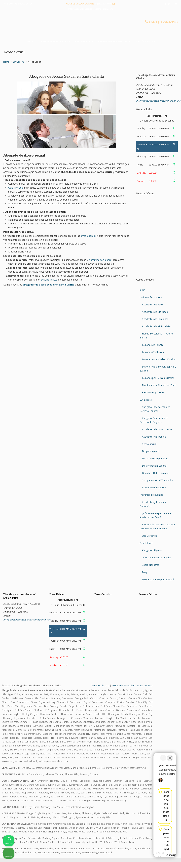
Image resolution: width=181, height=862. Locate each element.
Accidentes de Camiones (155, 319)
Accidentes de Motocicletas (157, 326)
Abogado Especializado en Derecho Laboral (155, 408)
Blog (144, 572)
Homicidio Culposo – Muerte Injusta (156, 335)
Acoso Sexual (149, 444)
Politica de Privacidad (123, 685)
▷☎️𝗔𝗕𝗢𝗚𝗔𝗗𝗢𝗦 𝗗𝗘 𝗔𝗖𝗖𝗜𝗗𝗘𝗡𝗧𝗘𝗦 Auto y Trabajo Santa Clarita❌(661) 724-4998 (90, 25)
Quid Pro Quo (15, 187)
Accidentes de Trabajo (154, 436)
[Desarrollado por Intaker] (153, 855)
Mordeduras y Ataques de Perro (159, 385)
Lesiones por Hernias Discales (158, 377)
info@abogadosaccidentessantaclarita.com (90, 9)
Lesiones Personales (151, 297)
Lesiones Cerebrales (153, 352)
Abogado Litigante (152, 550)
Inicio (142, 289)
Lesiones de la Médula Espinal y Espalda (158, 368)
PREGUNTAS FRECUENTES (18, 3)
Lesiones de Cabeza (153, 344)
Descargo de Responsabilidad (158, 579)
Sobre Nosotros (150, 564)
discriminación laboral (100, 259)
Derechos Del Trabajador (155, 473)
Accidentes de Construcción (157, 429)
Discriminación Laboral (154, 465)
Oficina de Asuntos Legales (156, 557)
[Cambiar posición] (163, 756)
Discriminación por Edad (155, 458)
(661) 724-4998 (104, 3)
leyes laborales (89, 235)
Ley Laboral (18, 61)
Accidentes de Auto (152, 304)
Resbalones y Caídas (153, 392)
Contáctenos (146, 543)
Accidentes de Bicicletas (155, 311)
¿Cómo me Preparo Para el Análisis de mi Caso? (155, 515)
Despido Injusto (150, 451)
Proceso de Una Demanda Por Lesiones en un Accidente (157, 526)
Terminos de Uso (100, 685)
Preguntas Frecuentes (151, 494)
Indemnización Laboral (154, 487)
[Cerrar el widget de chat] (170, 756)
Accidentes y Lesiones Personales (153, 504)
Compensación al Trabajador (157, 480)
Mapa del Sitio (144, 685)
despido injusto (49, 279)
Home (6, 61)
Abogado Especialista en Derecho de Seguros (154, 420)
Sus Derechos (149, 535)
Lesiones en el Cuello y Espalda (159, 359)
